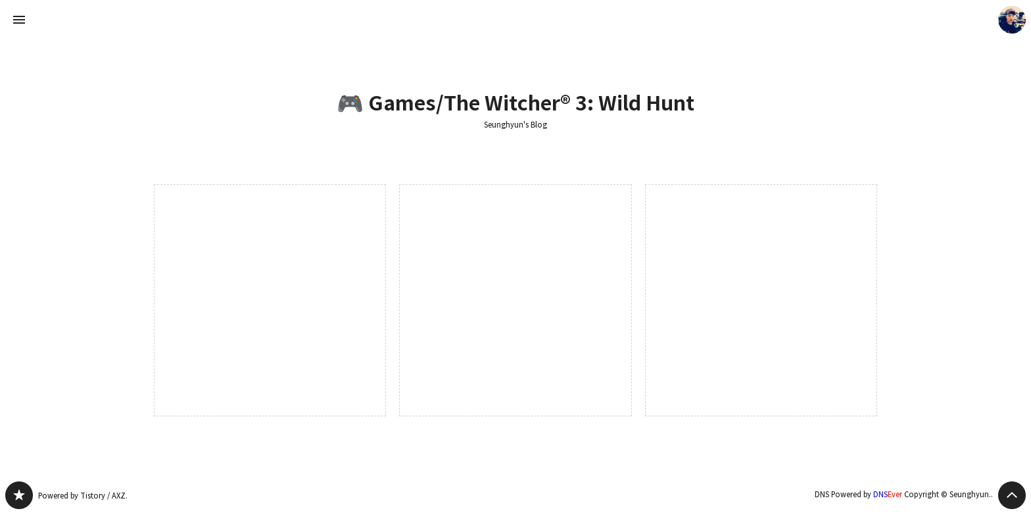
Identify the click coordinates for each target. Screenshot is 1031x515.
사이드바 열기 (19, 20)
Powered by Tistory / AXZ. (83, 496)
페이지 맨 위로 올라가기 (1012, 495)
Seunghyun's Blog (515, 125)
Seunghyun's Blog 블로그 (19, 495)
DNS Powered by (858, 494)
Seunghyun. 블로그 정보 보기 (1012, 20)
